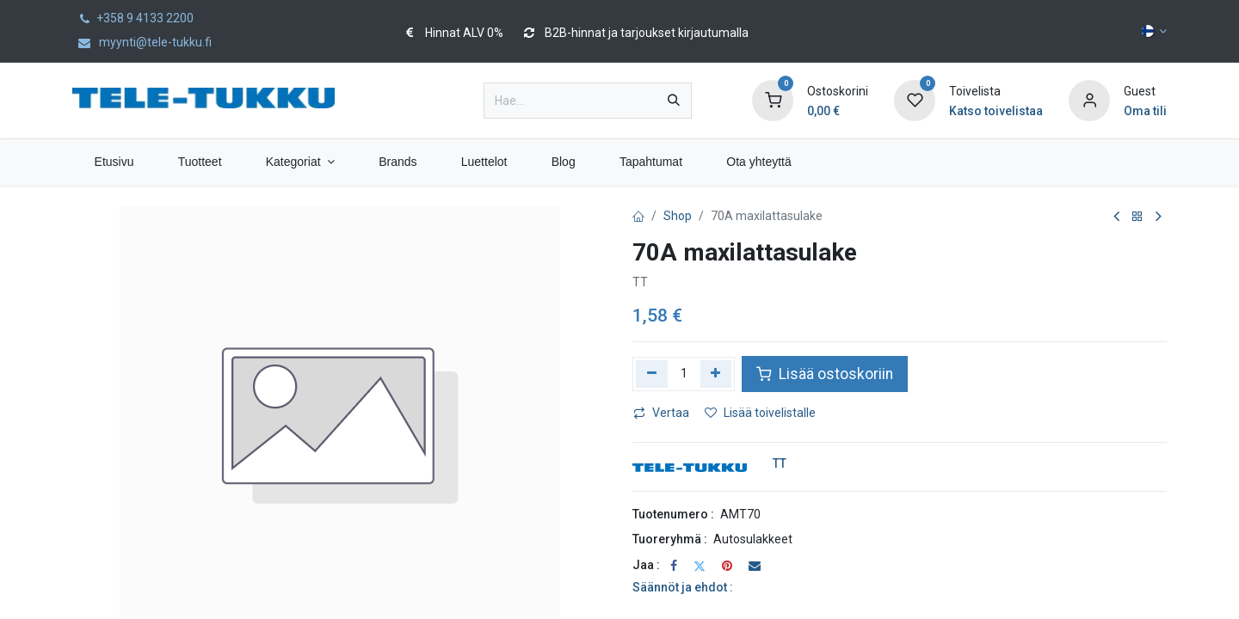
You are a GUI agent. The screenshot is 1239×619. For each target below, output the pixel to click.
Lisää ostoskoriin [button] (824, 374)
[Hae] (673, 100)
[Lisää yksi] (716, 374)
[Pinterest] (727, 566)
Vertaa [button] (661, 413)
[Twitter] (699, 566)
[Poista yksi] (652, 374)
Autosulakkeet (752, 539)
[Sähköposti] (755, 566)
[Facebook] (673, 566)
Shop (677, 216)
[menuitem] (114, 162)
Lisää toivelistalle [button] (760, 413)
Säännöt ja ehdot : (682, 587)
